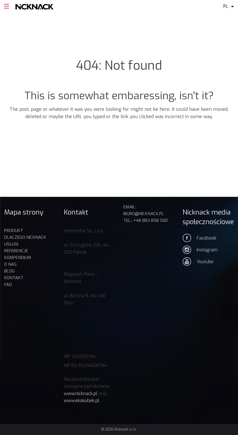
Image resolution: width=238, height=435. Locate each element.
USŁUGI (11, 244)
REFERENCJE (16, 251)
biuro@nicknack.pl (143, 214)
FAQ (8, 284)
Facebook (206, 238)
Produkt (13, 230)
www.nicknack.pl (81, 393)
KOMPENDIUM (17, 257)
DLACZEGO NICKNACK (25, 237)
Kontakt (13, 278)
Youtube (205, 262)
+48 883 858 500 (150, 220)
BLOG (9, 271)
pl (225, 6)
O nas (10, 264)
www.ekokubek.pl (81, 401)
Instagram (207, 250)
